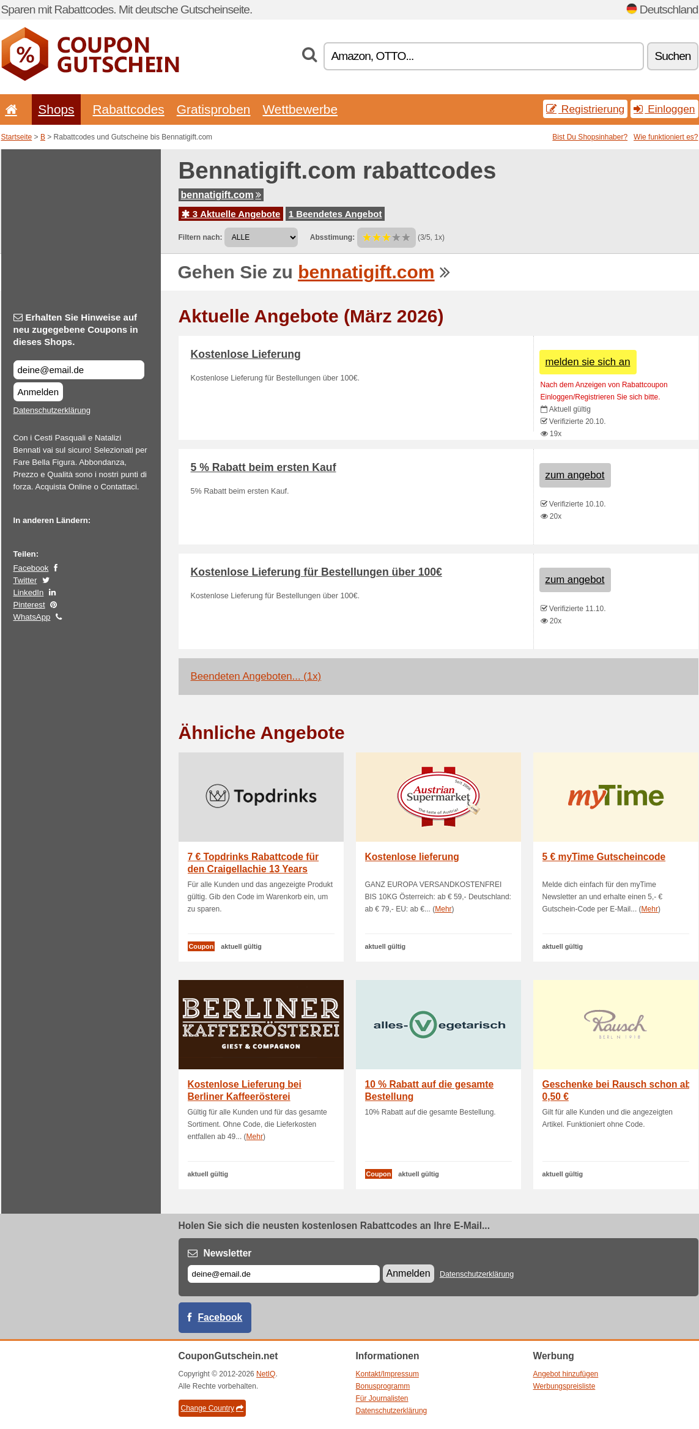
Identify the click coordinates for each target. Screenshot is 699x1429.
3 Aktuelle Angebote (231, 214)
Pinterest (29, 604)
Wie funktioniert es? (666, 137)
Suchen (672, 56)
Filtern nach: (201, 237)
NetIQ (265, 1374)
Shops (56, 109)
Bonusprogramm (383, 1386)
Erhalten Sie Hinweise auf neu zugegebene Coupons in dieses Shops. (75, 329)
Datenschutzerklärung (52, 410)
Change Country (212, 1408)
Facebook (31, 568)
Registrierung (585, 109)
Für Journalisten (382, 1398)
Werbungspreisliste (564, 1386)
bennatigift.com (221, 195)
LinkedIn (28, 592)
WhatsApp (32, 617)
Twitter (25, 580)
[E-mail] (284, 1274)
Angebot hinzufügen (566, 1374)
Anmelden (38, 392)
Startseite (16, 137)
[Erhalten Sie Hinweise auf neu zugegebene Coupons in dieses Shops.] (78, 369)
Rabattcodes (129, 109)
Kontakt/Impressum (387, 1374)
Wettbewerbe (300, 109)
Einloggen (664, 109)
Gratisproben (214, 109)
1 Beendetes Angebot (335, 214)
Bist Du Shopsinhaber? (589, 137)
